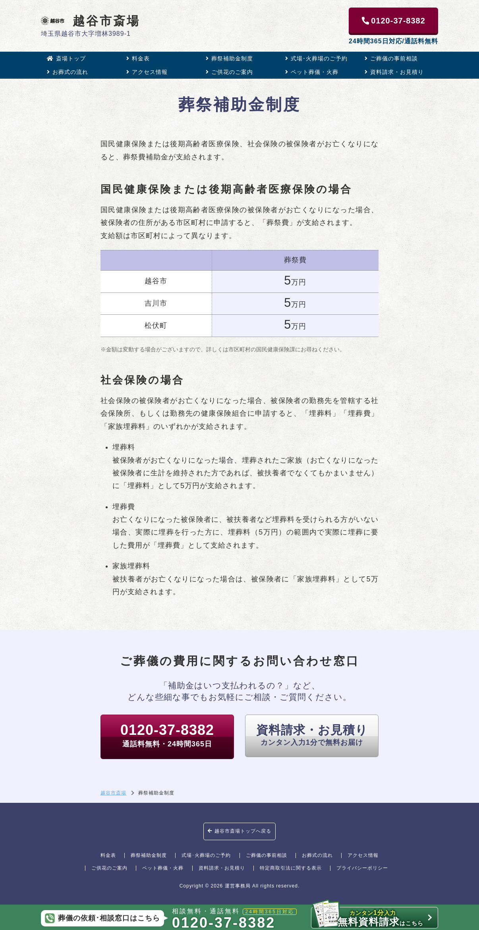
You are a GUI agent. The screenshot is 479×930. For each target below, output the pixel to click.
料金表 (138, 58)
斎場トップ (66, 58)
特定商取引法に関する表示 (291, 868)
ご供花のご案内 (229, 72)
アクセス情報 (147, 72)
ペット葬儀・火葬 (311, 72)
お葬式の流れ (67, 72)
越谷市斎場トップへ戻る (239, 831)
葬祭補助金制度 (229, 58)
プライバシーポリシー (362, 868)
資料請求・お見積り (394, 72)
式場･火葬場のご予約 (316, 58)
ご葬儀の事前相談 (391, 58)
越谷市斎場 (90, 21)
